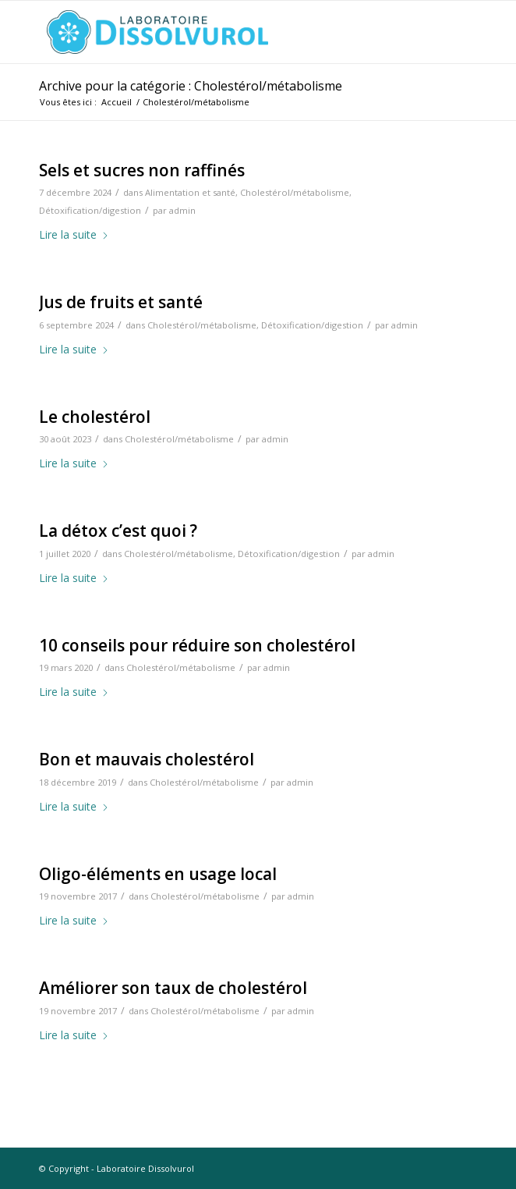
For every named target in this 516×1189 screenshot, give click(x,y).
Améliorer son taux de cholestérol (173, 988)
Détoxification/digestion (90, 210)
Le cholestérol (94, 417)
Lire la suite (74, 234)
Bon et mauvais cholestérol (146, 759)
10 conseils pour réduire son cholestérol (197, 645)
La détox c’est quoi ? (118, 530)
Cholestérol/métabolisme (294, 192)
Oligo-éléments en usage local (158, 874)
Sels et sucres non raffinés (142, 170)
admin (182, 210)
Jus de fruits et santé (121, 302)
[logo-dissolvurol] (214, 32)
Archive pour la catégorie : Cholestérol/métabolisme (190, 85)
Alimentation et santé (190, 192)
